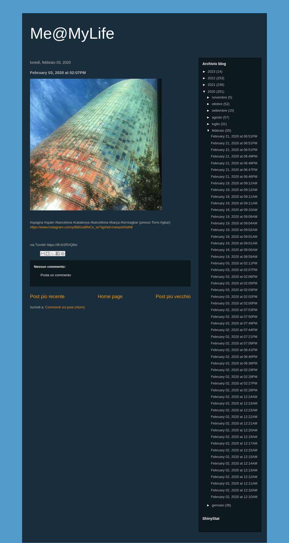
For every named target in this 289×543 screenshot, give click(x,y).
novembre (220, 97)
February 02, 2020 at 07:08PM (234, 343)
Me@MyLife (72, 33)
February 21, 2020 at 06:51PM (234, 136)
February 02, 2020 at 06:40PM (234, 357)
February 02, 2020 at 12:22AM (234, 417)
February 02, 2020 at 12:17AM (234, 443)
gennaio (218, 505)
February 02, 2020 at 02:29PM (234, 370)
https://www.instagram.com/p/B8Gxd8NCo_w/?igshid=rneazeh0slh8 (81, 227)
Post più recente (47, 296)
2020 (212, 91)
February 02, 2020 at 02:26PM (234, 390)
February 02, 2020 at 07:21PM (234, 337)
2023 (212, 71)
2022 (212, 78)
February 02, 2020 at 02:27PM (234, 383)
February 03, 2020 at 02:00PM (234, 303)
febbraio (218, 130)
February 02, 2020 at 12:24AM (234, 397)
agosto (217, 117)
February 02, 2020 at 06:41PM (234, 350)
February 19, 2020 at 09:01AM (234, 237)
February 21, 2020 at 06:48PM (234, 163)
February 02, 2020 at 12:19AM (234, 437)
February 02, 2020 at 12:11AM (234, 483)
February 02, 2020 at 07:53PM (234, 310)
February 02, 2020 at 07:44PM (234, 330)
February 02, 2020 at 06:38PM (234, 363)
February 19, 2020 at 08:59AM (234, 257)
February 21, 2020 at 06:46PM (234, 177)
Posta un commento (56, 275)
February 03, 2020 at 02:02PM (234, 297)
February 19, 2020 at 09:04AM (234, 223)
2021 (212, 85)
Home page (110, 296)
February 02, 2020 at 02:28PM (234, 377)
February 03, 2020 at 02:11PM (234, 263)
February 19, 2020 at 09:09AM (234, 217)
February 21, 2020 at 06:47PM (234, 170)
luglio (216, 124)
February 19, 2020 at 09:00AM (234, 250)
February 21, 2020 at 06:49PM (234, 156)
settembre (220, 110)
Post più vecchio (173, 296)
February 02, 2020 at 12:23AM (234, 403)
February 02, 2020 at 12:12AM (234, 477)
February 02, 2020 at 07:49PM (234, 323)
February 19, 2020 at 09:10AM (234, 210)
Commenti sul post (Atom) (65, 307)
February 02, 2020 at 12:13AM (234, 470)
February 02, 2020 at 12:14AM (234, 463)
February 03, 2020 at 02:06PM (234, 277)
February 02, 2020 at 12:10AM (234, 490)
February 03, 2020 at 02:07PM (234, 270)
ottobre (217, 104)
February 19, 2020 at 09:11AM (234, 197)
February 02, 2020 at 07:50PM (234, 317)
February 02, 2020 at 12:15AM (234, 450)
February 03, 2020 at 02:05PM (234, 283)
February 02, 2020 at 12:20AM (234, 430)
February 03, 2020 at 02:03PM (234, 290)
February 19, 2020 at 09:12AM (234, 183)
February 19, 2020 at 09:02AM (234, 230)
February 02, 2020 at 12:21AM (234, 423)
